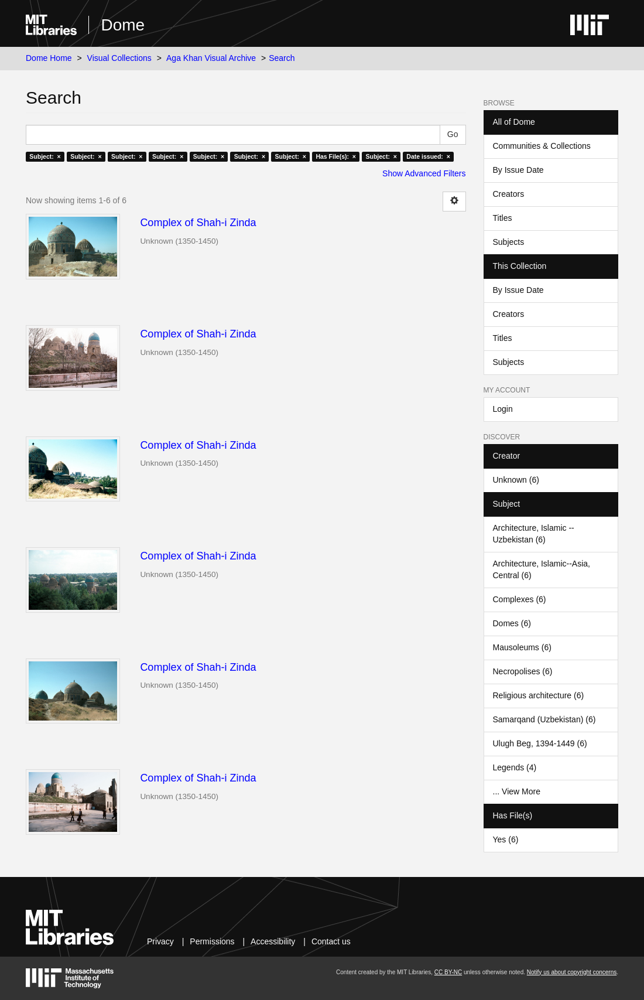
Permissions (212, 941)
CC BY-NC (448, 972)
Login (503, 409)
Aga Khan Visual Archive (211, 58)
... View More (516, 791)
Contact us (331, 941)
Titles (502, 218)
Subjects (509, 242)
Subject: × (44, 156)
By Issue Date (518, 170)
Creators (509, 194)
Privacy (160, 941)
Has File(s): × (336, 156)
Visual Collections (119, 58)
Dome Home (49, 58)
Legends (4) (515, 767)
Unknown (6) (516, 479)
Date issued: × (428, 156)
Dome (123, 25)
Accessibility (273, 941)
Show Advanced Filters (423, 173)
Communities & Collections (542, 146)
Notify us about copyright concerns (571, 972)
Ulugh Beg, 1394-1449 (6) (540, 743)
